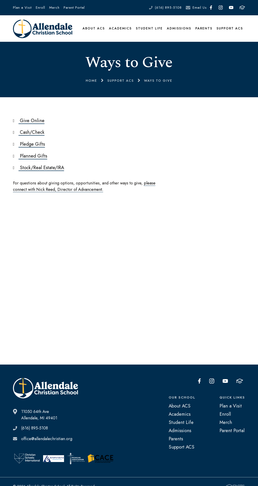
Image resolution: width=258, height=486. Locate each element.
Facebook (211, 7)
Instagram (221, 7)
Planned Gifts (30, 155)
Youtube (231, 7)
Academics (120, 28)
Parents (203, 28)
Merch (54, 7)
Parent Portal (74, 7)
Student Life (149, 28)
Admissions (179, 28)
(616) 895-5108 (168, 7)
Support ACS (230, 28)
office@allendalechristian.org (46, 439)
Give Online (29, 120)
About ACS (94, 28)
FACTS (242, 7)
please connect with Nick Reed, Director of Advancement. (84, 186)
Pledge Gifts (29, 144)
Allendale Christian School (42, 28)
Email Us (200, 7)
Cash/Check (29, 132)
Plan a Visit (22, 7)
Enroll (40, 7)
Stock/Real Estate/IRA (38, 167)
